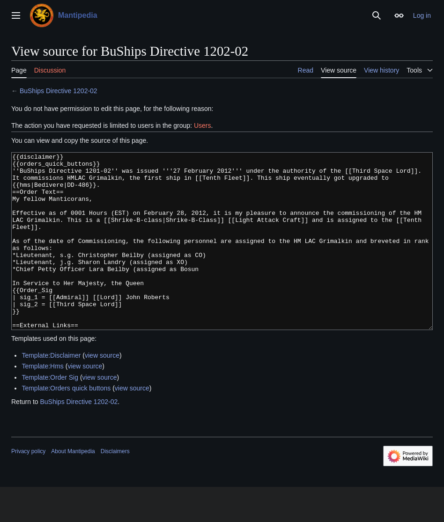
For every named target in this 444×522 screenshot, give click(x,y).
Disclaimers (115, 486)
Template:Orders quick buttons (66, 423)
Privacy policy (28, 486)
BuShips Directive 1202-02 (58, 91)
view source (102, 390)
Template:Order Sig (50, 412)
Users (202, 125)
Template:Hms (42, 401)
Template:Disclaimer (51, 390)
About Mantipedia (73, 486)
